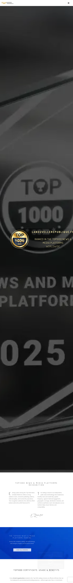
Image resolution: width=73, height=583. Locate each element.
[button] (69, 3)
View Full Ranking (22, 550)
